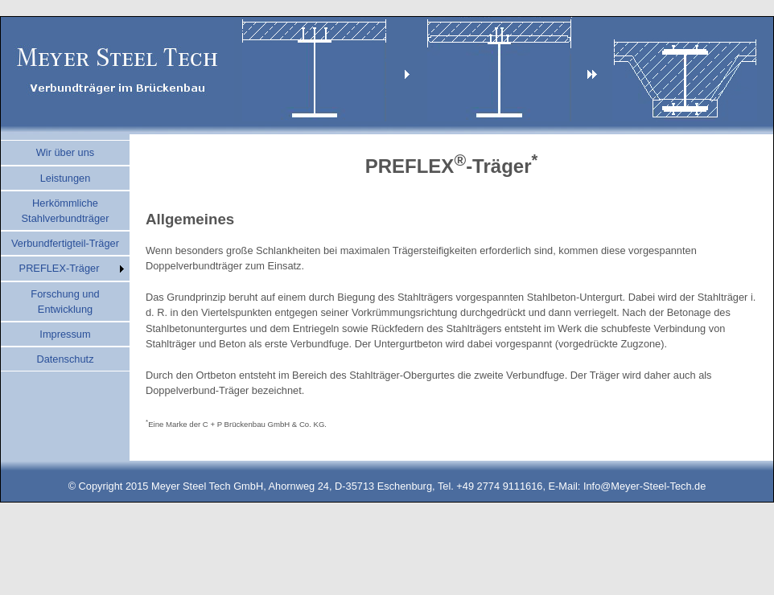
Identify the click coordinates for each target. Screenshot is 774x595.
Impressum (64, 334)
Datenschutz (64, 359)
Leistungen (65, 178)
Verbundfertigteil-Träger (65, 243)
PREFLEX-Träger (59, 268)
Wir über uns (65, 152)
